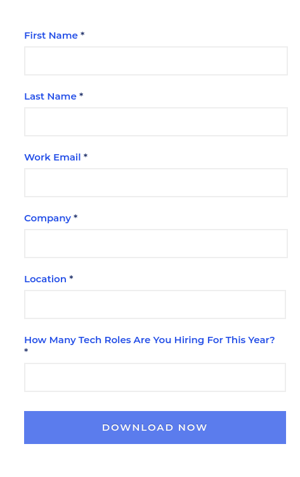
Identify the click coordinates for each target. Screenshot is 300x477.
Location (45, 279)
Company (47, 218)
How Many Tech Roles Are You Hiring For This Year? (149, 340)
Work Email (52, 157)
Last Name (50, 96)
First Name (51, 35)
